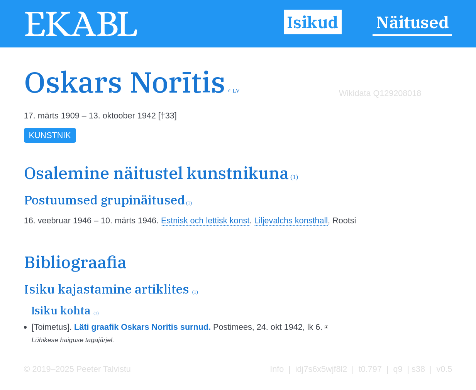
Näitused (412, 22)
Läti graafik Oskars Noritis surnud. (142, 327)
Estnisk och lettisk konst (205, 220)
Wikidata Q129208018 (380, 93)
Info (277, 369)
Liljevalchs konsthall (291, 220)
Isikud (312, 22)
